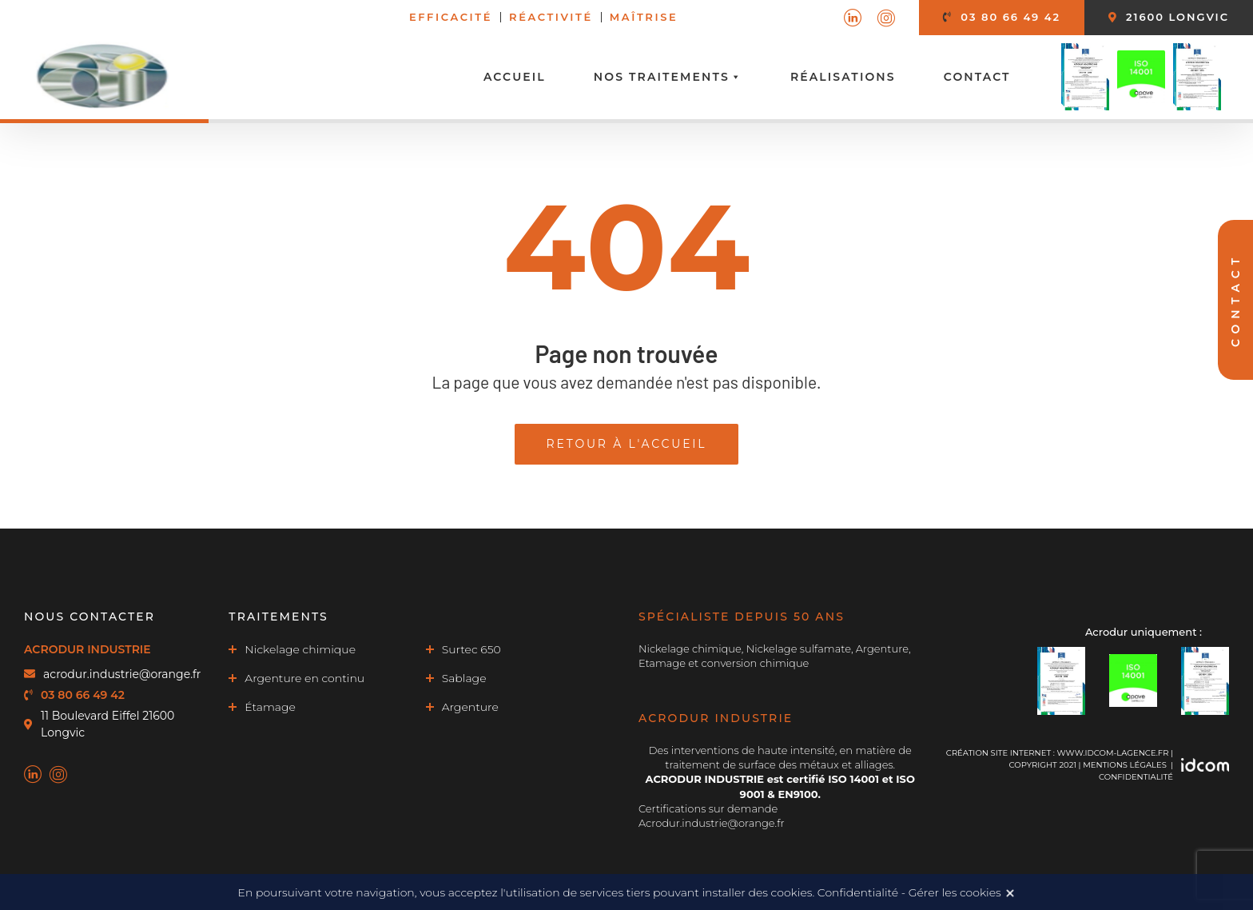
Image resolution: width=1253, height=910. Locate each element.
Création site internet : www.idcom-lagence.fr (1057, 753)
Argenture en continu (304, 678)
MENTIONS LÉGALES (1125, 765)
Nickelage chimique (300, 649)
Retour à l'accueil (627, 444)
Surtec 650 (471, 649)
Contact (977, 77)
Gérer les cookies (955, 892)
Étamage (270, 707)
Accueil (514, 77)
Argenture (470, 707)
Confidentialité (1136, 777)
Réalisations (843, 77)
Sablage (464, 678)
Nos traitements (668, 77)
